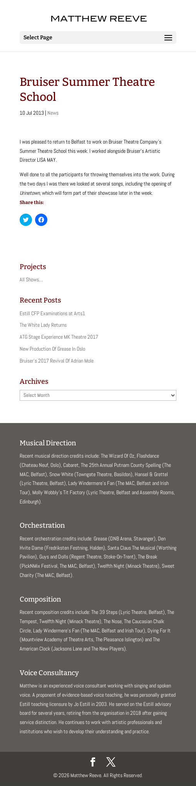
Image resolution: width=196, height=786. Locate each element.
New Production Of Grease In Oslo (52, 348)
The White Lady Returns (43, 324)
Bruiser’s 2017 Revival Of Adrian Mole (57, 360)
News (53, 112)
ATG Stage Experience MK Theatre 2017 (59, 336)
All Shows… (31, 279)
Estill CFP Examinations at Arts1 (52, 313)
